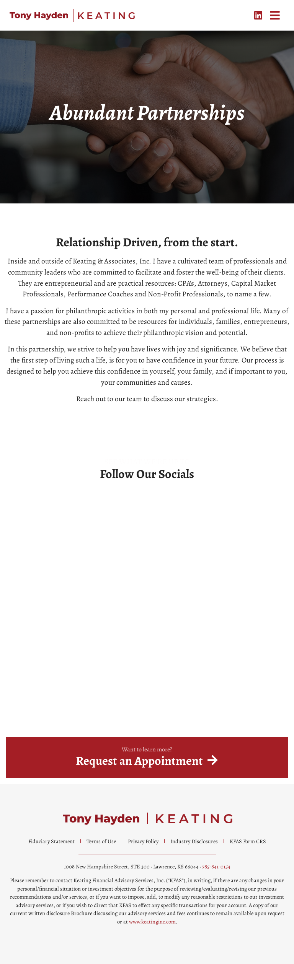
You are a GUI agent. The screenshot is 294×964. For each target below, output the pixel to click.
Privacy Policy (143, 841)
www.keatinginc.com (152, 921)
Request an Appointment (139, 760)
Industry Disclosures (194, 841)
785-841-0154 (216, 866)
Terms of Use (101, 841)
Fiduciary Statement (51, 841)
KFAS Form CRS (248, 841)
